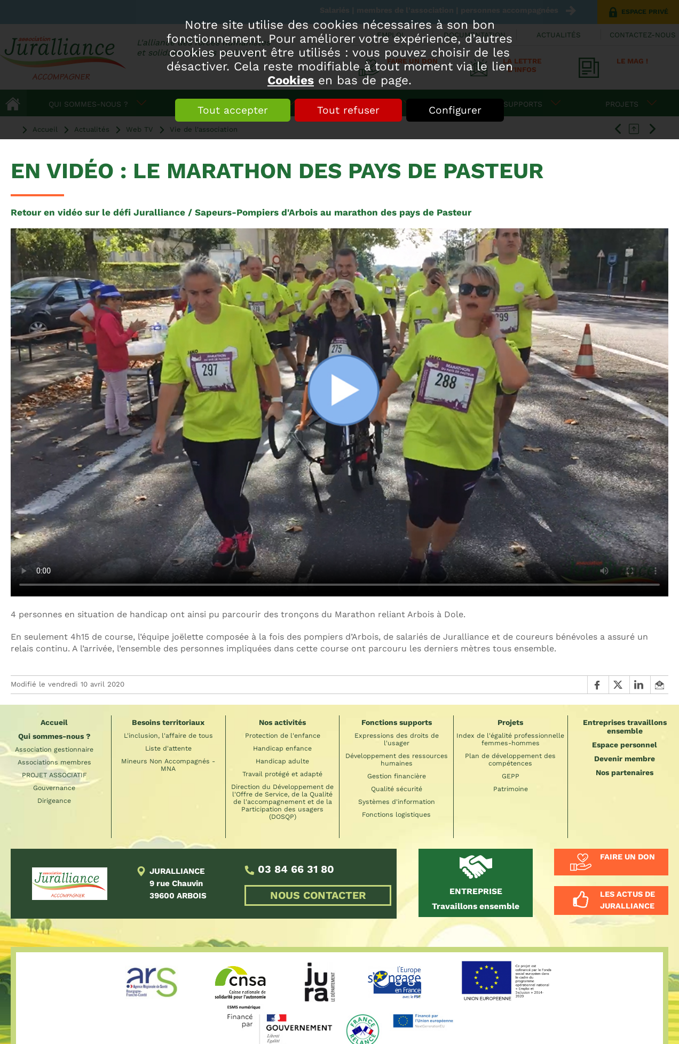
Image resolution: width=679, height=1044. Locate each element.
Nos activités (282, 722)
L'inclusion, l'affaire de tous (168, 735)
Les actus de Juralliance (627, 900)
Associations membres (54, 762)
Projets (510, 722)
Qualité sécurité (396, 789)
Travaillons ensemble (475, 898)
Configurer (455, 110)
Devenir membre (624, 758)
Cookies (290, 80)
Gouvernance (54, 788)
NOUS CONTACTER (318, 895)
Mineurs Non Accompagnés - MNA (168, 765)
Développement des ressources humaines (396, 759)
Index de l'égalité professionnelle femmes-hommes (510, 739)
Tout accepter (233, 110)
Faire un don (627, 857)
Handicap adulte (282, 761)
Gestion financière (396, 776)
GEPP (510, 776)
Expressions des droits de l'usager (396, 739)
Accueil (54, 722)
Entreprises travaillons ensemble (625, 726)
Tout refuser (348, 110)
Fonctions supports (396, 722)
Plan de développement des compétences (510, 759)
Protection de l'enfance (282, 735)
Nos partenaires (624, 772)
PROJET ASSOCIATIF (54, 775)
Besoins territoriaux (168, 722)
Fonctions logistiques (396, 814)
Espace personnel (624, 744)
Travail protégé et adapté (282, 774)
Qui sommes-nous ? (54, 736)
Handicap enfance (282, 748)
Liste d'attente (168, 748)
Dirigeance (54, 800)
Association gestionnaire (54, 749)
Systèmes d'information (396, 802)
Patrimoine (510, 789)
